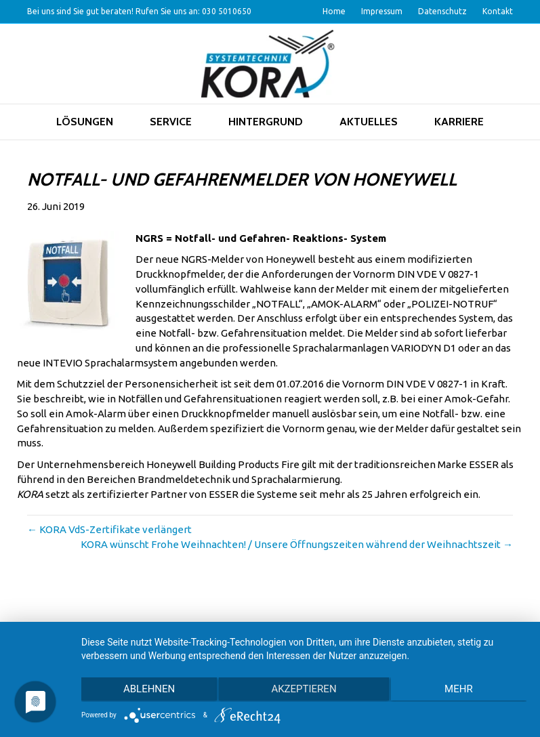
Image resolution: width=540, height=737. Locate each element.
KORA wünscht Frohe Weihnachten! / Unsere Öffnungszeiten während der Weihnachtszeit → (297, 544)
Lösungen (84, 121)
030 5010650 (226, 11)
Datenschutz (442, 11)
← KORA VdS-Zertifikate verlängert (109, 529)
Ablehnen (147, 690)
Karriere (459, 121)
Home (334, 11)
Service (171, 121)
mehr (460, 690)
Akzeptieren (303, 690)
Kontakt (497, 11)
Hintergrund (265, 121)
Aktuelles (368, 121)
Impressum (381, 11)
